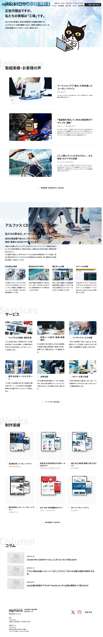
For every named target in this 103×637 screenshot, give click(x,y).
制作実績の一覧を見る (51, 522)
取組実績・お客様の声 (43, 6)
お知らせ (56, 3)
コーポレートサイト (78, 3)
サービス (54, 6)
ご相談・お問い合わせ (93, 5)
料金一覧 (68, 6)
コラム (74, 6)
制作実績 (61, 6)
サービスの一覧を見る (51, 402)
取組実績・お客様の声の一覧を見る (51, 187)
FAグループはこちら (66, 3)
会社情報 (80, 6)
